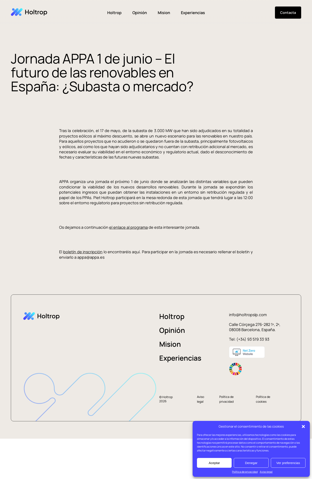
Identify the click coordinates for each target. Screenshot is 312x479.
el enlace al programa (128, 227)
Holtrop (114, 12)
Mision (164, 12)
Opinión (139, 12)
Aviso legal (266, 472)
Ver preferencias (288, 463)
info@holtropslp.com (248, 314)
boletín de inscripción (82, 251)
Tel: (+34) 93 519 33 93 (249, 339)
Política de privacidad (245, 472)
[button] (303, 426)
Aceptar (214, 463)
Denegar (251, 463)
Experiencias (193, 12)
